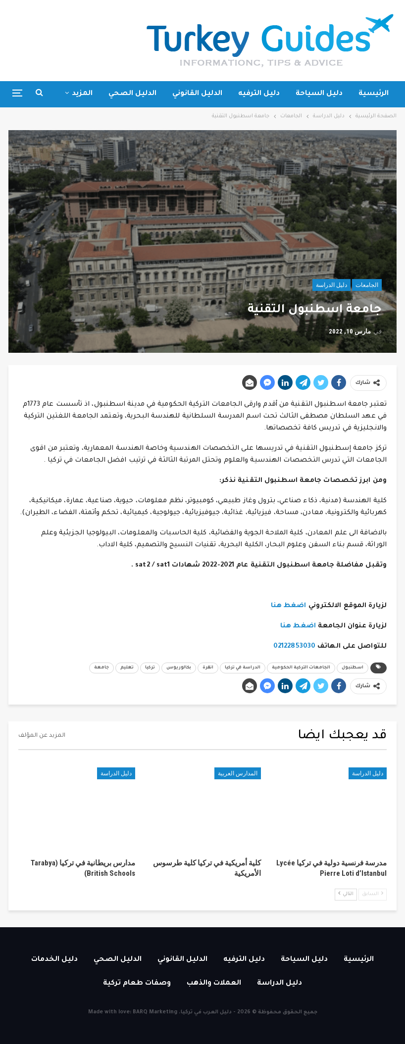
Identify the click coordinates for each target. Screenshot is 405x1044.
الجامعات (366, 285)
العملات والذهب (214, 984)
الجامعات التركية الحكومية (301, 667)
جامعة (101, 667)
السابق (372, 894)
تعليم (127, 667)
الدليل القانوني (197, 94)
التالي (346, 894)
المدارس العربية (237, 773)
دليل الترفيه (259, 94)
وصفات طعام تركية (137, 984)
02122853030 (294, 646)
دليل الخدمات (54, 960)
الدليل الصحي (132, 94)
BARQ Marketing (155, 1012)
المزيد (82, 94)
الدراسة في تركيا (242, 667)
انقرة (207, 667)
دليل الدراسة (331, 285)
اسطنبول (352, 667)
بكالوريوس (178, 667)
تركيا (150, 667)
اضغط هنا (288, 606)
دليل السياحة (319, 94)
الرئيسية (373, 94)
